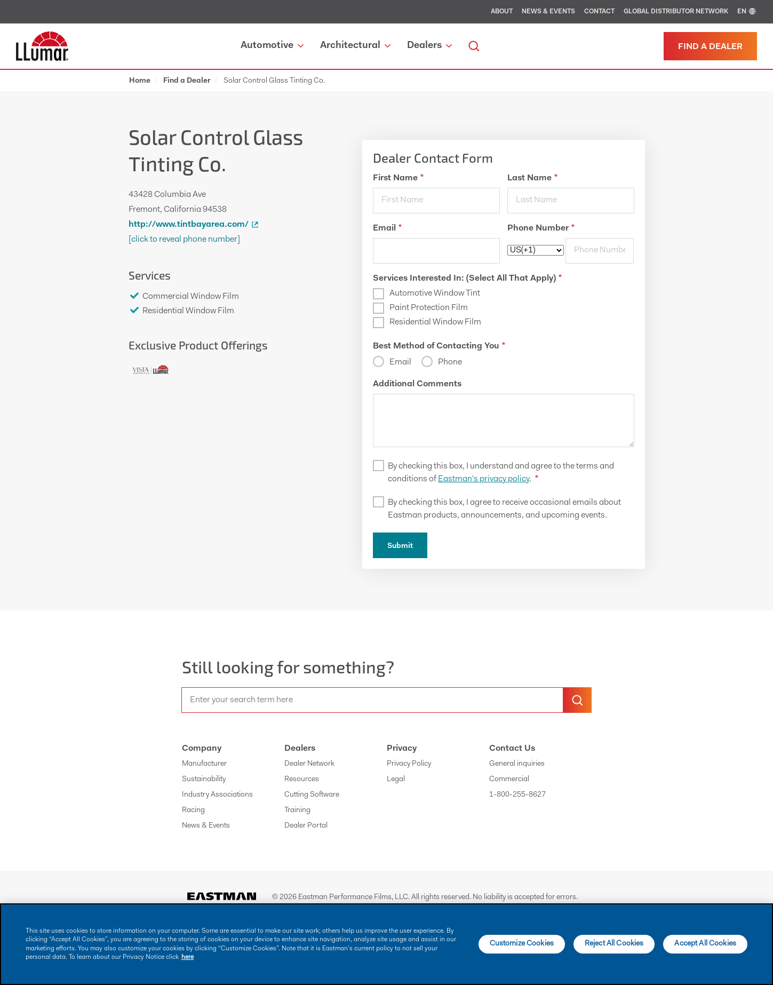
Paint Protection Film (428, 308)
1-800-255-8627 (517, 795)
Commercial (509, 779)
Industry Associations (217, 795)
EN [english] (747, 12)
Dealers (299, 748)
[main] (386, 944)
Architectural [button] (355, 46)
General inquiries (517, 764)
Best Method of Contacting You (439, 346)
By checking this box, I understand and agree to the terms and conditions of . (501, 472)
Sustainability (204, 779)
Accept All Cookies (705, 944)
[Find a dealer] (710, 46)
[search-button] (577, 700)
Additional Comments (417, 384)
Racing (193, 810)
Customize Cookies (522, 944)
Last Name (532, 178)
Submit (400, 546)
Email (387, 228)
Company (201, 748)
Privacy (402, 748)
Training (297, 810)
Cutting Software (311, 795)
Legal (396, 779)
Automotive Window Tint (434, 293)
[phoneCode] (535, 250)
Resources (301, 779)
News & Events (548, 12)
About (502, 12)
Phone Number (541, 228)
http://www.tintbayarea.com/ (195, 224)
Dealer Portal (306, 826)
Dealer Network (309, 764)
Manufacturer (204, 764)
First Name (398, 178)
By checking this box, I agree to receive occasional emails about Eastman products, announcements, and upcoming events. (504, 509)
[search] (473, 46)
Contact (599, 12)
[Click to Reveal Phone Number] (184, 239)
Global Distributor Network (676, 12)
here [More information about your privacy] (187, 957)
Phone (449, 362)
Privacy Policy (409, 764)
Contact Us (512, 748)
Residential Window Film (435, 322)
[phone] (599, 251)
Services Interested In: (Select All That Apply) (467, 278)
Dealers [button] (429, 46)
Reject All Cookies (614, 944)
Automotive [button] (272, 46)
